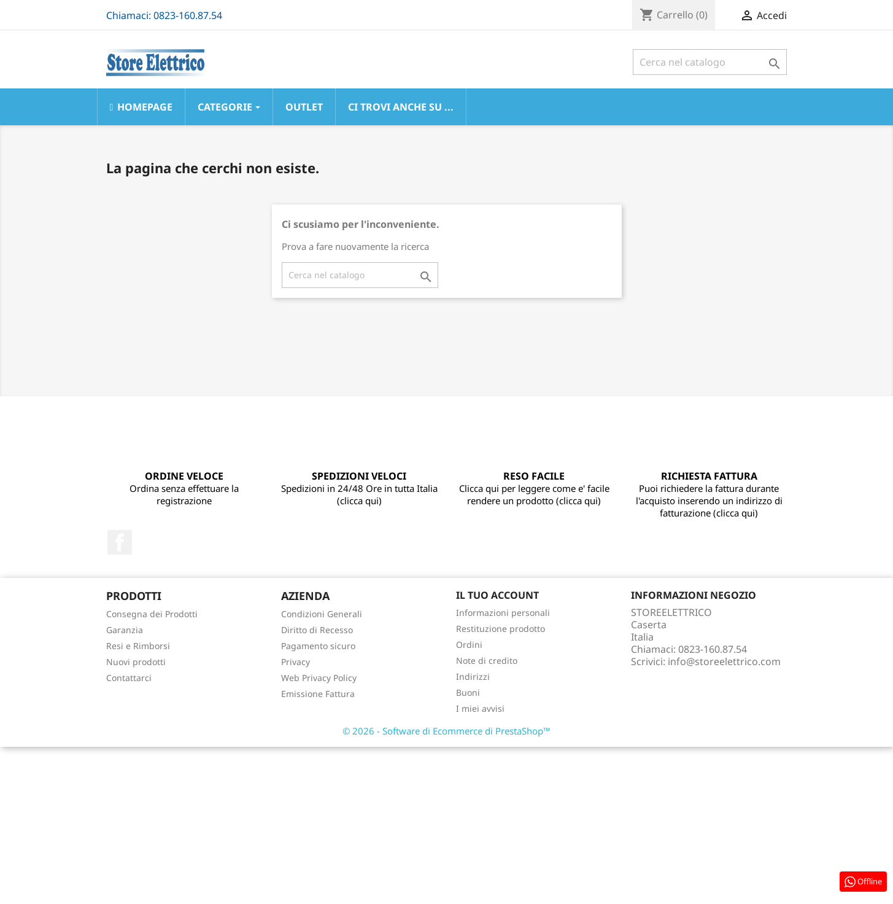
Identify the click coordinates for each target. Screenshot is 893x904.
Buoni (468, 692)
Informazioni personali (503, 612)
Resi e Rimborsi (138, 646)
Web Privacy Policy (319, 678)
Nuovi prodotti (136, 662)
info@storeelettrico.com (724, 661)
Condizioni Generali (321, 614)
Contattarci (129, 678)
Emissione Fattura (318, 693)
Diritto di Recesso (317, 630)
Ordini (469, 644)
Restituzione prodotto (500, 628)
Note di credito (486, 660)
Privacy (295, 662)
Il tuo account (497, 595)
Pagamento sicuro (318, 646)
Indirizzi (473, 676)
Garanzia (124, 630)
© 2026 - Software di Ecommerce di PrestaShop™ (446, 731)
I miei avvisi (480, 708)
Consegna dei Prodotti (152, 614)
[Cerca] (710, 62)
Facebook (119, 542)
